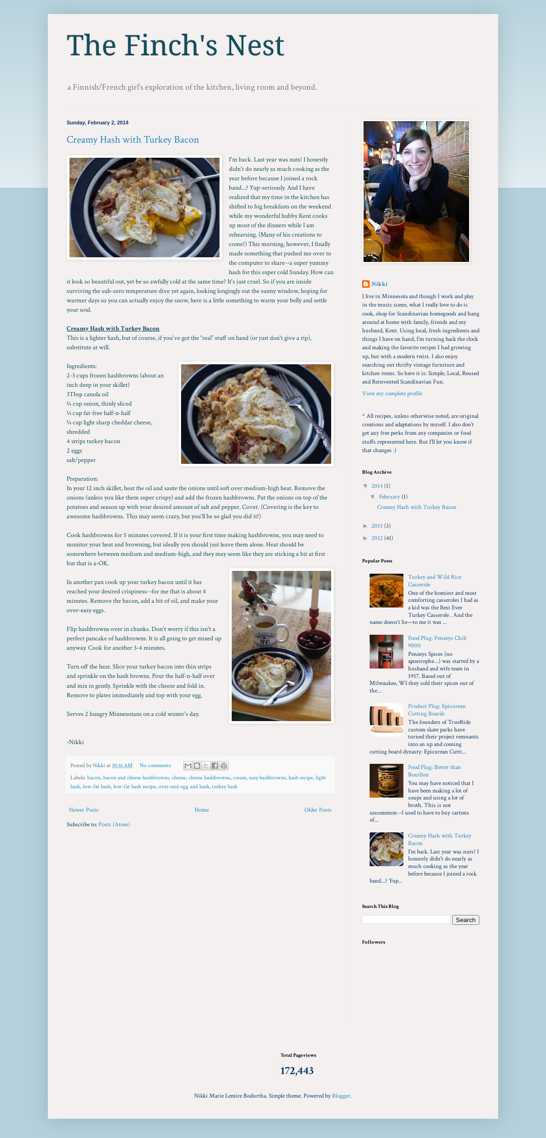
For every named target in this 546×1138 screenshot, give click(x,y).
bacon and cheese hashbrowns (136, 777)
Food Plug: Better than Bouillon (434, 771)
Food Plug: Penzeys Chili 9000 (437, 642)
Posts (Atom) (114, 825)
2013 (378, 526)
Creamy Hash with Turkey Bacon (133, 139)
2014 (378, 486)
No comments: (156, 765)
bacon (93, 777)
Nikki (379, 284)
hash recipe (300, 777)
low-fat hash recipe (135, 786)
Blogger (341, 1096)
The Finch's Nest (176, 45)
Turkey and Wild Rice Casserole (434, 581)
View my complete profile (392, 394)
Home (202, 810)
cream (239, 777)
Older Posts (318, 810)
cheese (179, 777)
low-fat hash (97, 786)
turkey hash (224, 786)
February (390, 497)
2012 (378, 538)
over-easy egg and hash (184, 786)
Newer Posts (84, 810)
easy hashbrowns (267, 777)
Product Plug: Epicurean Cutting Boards (437, 710)
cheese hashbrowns (209, 777)
